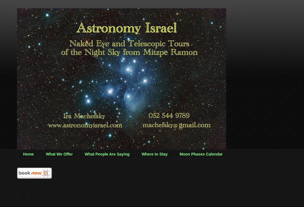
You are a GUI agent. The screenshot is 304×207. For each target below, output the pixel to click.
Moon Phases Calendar (200, 154)
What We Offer (59, 154)
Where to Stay (154, 154)
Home (28, 154)
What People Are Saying (107, 154)
